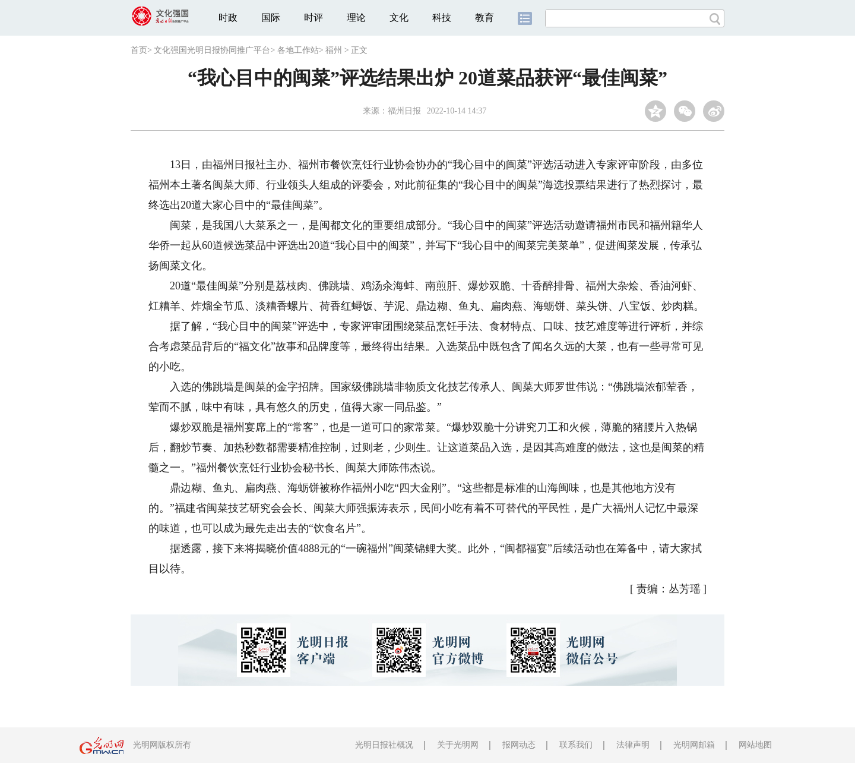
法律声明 (633, 744)
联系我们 (576, 744)
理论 (356, 17)
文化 (399, 17)
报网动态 (519, 744)
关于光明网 (458, 744)
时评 (313, 17)
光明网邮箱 (694, 744)
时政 (228, 17)
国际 (270, 17)
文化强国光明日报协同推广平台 (212, 50)
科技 (441, 17)
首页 (139, 50)
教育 (484, 17)
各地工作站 (298, 50)
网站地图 (755, 744)
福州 (333, 50)
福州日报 (404, 110)
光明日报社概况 (384, 744)
